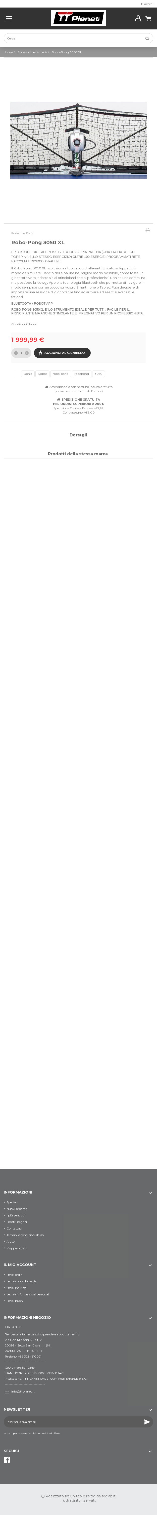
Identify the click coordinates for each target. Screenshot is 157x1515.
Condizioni (19, 324)
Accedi (147, 4)
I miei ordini (15, 1275)
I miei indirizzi (17, 1288)
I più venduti (16, 1215)
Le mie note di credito (22, 1281)
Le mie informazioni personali (28, 1294)
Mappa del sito (17, 1248)
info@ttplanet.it (23, 1391)
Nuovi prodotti (17, 1209)
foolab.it (109, 1496)
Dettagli (78, 435)
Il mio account (20, 1264)
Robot (42, 374)
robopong (81, 374)
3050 (98, 374)
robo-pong (61, 374)
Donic (28, 374)
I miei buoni (15, 1301)
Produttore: (18, 233)
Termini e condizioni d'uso (25, 1235)
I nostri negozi (17, 1222)
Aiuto (11, 1241)
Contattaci (14, 1228)
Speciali (12, 1202)
